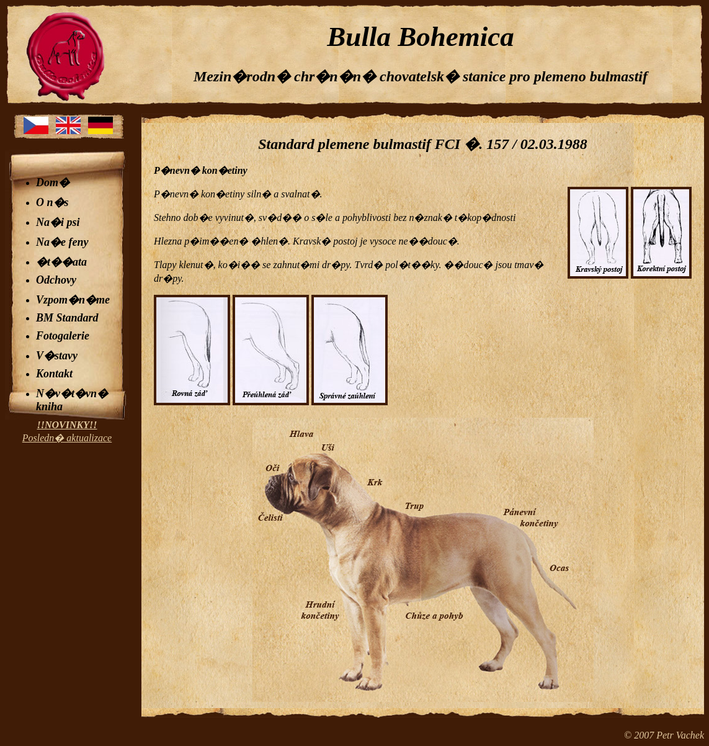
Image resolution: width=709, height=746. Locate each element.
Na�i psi (58, 222)
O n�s (52, 202)
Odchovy (56, 280)
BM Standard (67, 318)
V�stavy (57, 355)
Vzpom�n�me (73, 300)
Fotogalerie (62, 336)
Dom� (52, 182)
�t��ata (61, 262)
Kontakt (54, 373)
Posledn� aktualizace (67, 431)
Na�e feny (62, 242)
